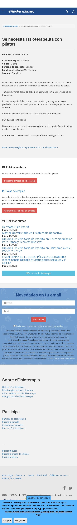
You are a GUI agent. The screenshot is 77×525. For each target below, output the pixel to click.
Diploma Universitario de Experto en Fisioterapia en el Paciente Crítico (36, 249)
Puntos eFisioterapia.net (13, 428)
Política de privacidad (12, 478)
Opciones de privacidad (39, 497)
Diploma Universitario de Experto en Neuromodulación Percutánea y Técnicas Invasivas (37, 240)
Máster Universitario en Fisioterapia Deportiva (32, 233)
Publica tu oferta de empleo (15, 453)
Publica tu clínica (10, 457)
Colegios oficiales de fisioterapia (17, 396)
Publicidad (42, 475)
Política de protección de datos (61, 358)
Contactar (20, 475)
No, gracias (20, 520)
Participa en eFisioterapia (14, 418)
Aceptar (7, 520)
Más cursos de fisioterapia (38, 273)
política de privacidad (54, 326)
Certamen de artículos (12, 425)
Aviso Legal (7, 475)
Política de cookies (59, 475)
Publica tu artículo (10, 422)
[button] (73, 12)
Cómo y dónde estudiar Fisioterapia (19, 393)
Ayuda (31, 475)
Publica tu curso (9, 450)
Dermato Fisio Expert (15, 227)
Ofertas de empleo (10, 26)
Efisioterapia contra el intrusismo (18, 390)
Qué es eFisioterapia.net (13, 387)
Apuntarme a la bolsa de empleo (19, 210)
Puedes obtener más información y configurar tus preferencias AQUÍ (38, 513)
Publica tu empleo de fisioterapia (19, 180)
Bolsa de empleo (13, 191)
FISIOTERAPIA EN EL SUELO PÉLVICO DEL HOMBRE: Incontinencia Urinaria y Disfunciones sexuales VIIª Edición (34, 259)
